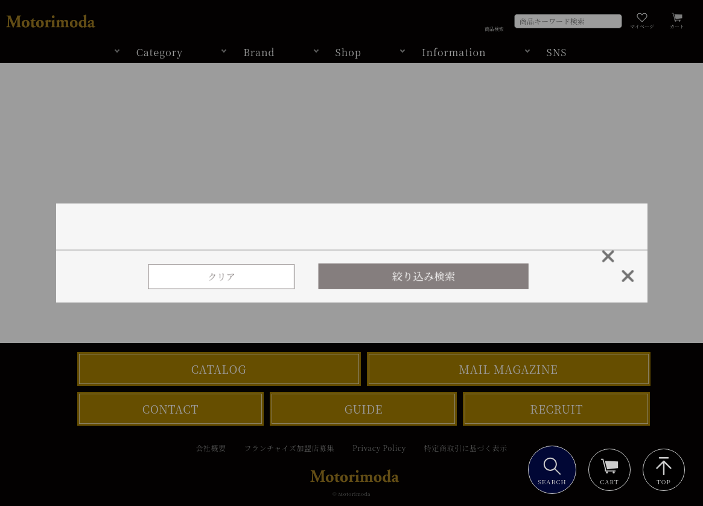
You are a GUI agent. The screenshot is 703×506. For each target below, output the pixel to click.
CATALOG (219, 369)
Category (159, 52)
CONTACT (170, 409)
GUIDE (364, 409)
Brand (259, 52)
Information (454, 52)
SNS (557, 52)
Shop (348, 52)
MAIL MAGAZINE (508, 369)
